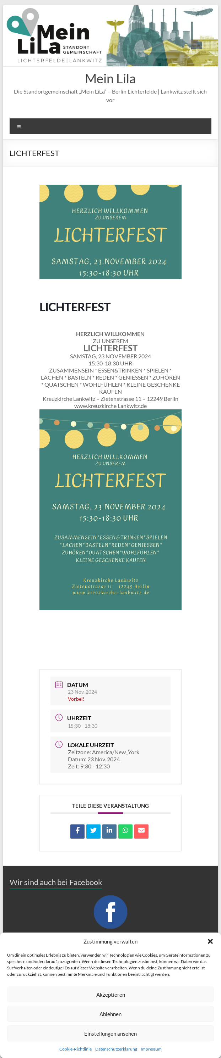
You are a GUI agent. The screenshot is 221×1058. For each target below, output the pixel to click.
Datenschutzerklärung (116, 1049)
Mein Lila (110, 78)
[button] (210, 941)
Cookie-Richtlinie (75, 1049)
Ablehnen (110, 1014)
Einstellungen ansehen (110, 1033)
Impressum (151, 1049)
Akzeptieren (110, 994)
